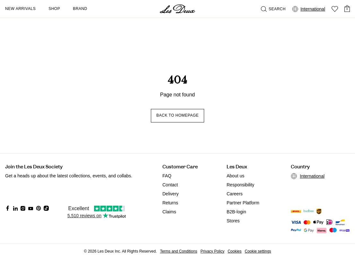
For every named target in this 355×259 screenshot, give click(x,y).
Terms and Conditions (178, 251)
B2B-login (236, 211)
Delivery (170, 193)
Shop (54, 8)
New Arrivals (20, 8)
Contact (170, 184)
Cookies (234, 251)
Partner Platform (243, 202)
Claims (169, 211)
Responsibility (240, 184)
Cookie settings (258, 251)
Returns (170, 202)
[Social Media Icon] (7, 208)
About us (235, 175)
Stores (233, 220)
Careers (235, 193)
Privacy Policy (212, 251)
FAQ (166, 175)
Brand (80, 8)
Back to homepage (177, 115)
